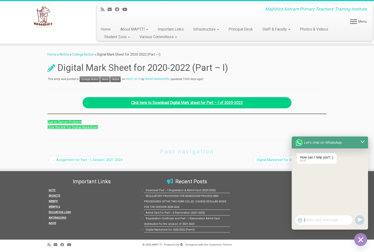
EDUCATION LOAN (60, 212)
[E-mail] (111, 9)
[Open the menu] (353, 22)
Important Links (171, 29)
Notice (64, 54)
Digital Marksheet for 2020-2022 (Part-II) (289, 160)
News (105, 79)
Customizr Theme (220, 244)
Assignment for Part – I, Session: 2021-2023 (87, 160)
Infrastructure (206, 29)
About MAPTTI (134, 29)
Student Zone (117, 37)
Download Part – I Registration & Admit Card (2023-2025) (181, 190)
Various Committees (158, 37)
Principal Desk (241, 29)
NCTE (52, 190)
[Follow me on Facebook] (118, 9)
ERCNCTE (54, 195)
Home (106, 29)
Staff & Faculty (276, 29)
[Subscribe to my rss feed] (104, 9)
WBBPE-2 (54, 206)
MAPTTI (157, 244)
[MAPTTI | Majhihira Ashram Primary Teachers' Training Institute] (43, 15)
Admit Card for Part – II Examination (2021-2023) (175, 212)
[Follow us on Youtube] (126, 9)
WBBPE (53, 201)
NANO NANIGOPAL (157, 79)
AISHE (52, 223)
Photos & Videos (314, 29)
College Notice (83, 54)
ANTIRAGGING (57, 217)
